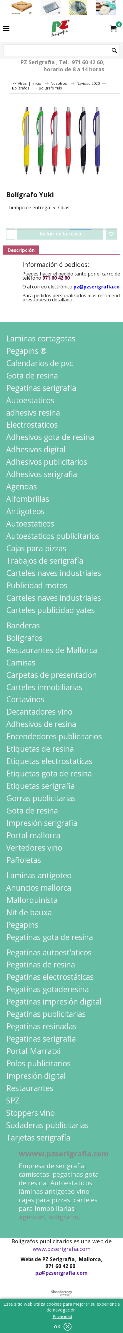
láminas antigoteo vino (54, 1191)
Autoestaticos (71, 1182)
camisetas (34, 1174)
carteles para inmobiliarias (58, 1204)
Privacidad (62, 1316)
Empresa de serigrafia (52, 1165)
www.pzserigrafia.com (62, 1249)
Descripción (21, 250)
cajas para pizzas (44, 1200)
